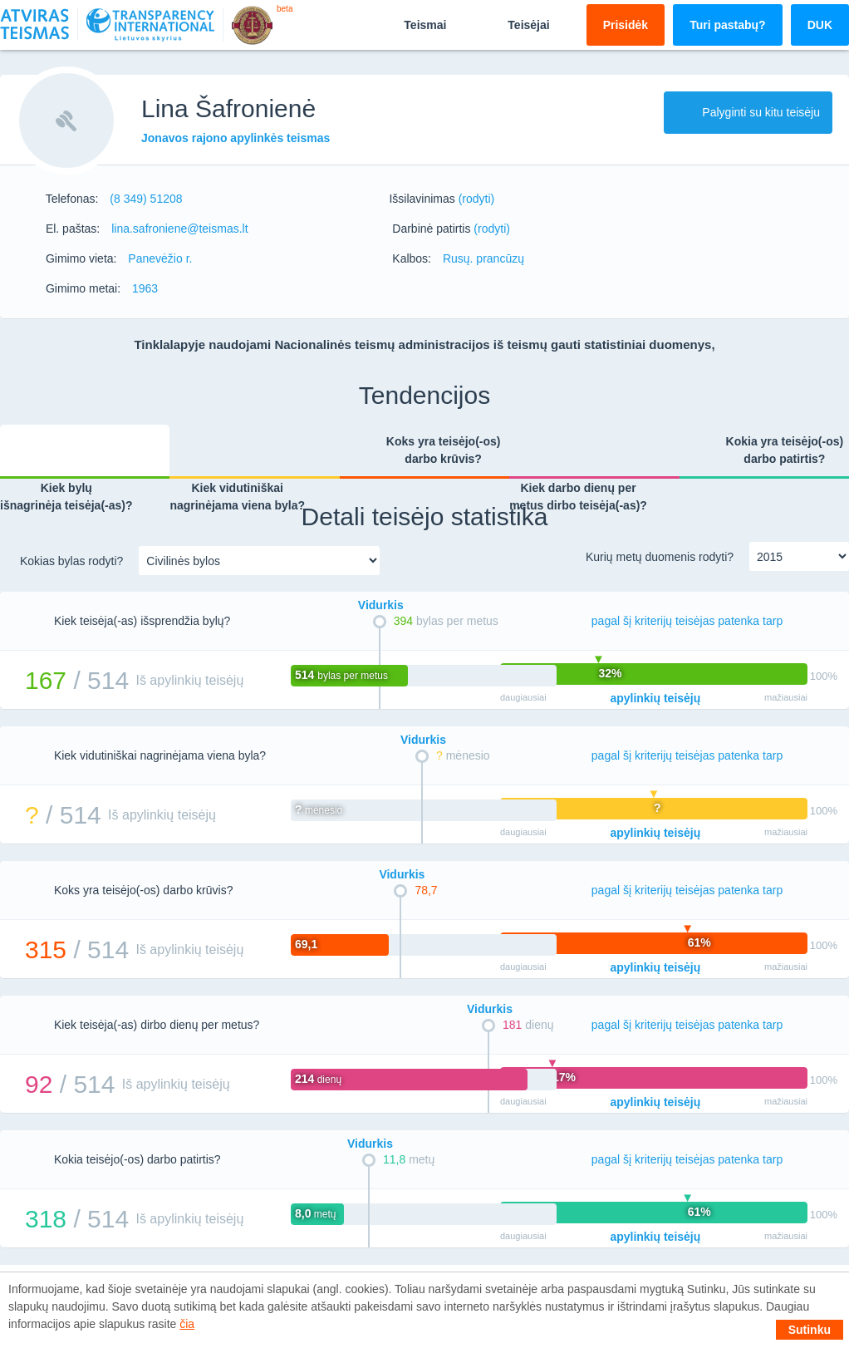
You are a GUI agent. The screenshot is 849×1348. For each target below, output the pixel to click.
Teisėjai (514, 24)
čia (186, 1324)
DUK (819, 25)
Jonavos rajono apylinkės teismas (235, 138)
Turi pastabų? (728, 25)
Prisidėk (625, 25)
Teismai (410, 24)
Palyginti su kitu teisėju (748, 112)
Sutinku (809, 1329)
